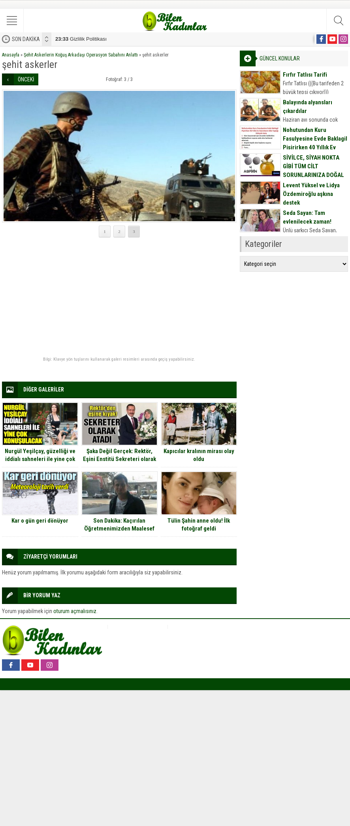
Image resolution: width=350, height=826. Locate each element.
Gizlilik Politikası (81, 39)
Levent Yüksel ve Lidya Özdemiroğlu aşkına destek (311, 194)
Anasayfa (10, 55)
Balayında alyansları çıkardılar (307, 107)
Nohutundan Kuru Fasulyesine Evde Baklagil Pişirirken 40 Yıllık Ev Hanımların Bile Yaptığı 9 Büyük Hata (315, 147)
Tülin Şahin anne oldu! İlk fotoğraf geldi (198, 524)
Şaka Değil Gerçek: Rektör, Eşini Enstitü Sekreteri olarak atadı (119, 459)
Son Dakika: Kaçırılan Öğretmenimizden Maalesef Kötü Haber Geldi (119, 528)
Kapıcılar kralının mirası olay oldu (199, 455)
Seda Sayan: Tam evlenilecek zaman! (307, 217)
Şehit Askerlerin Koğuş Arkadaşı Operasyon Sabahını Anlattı (81, 55)
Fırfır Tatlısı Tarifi (305, 74)
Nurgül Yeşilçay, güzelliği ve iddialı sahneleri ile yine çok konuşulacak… (40, 459)
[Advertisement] (119, 297)
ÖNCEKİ (26, 79)
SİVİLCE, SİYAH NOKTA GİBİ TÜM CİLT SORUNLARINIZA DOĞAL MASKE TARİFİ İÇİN (313, 170)
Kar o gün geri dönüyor (39, 520)
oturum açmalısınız (74, 611)
